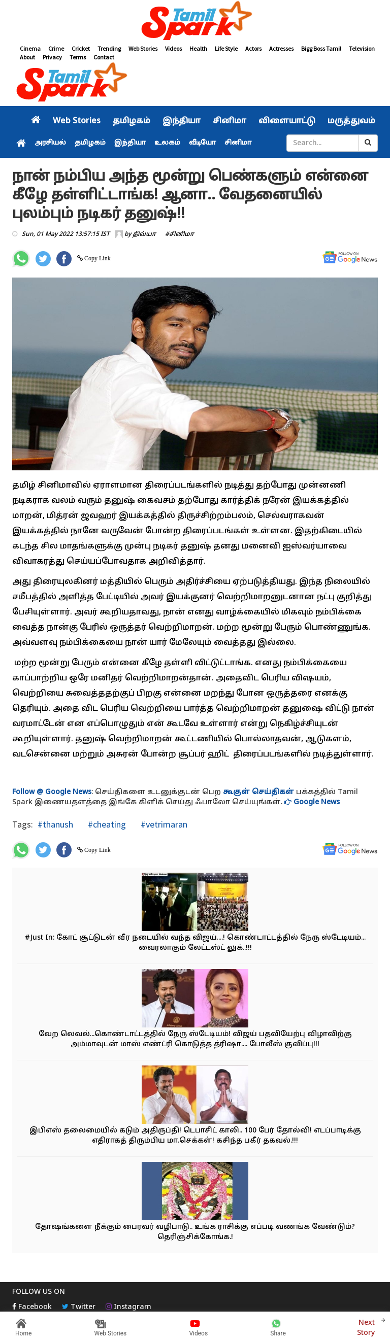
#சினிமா (179, 234)
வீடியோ (202, 143)
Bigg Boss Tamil (321, 48)
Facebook (32, 1307)
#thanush (55, 824)
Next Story (366, 1326)
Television (362, 48)
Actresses (281, 48)
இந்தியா (181, 121)
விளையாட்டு (286, 121)
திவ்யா (144, 234)
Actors (253, 48)
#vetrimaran (163, 824)
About (27, 57)
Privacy (52, 57)
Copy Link (97, 258)
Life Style (226, 48)
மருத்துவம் (351, 121)
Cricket (81, 48)
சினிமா (229, 121)
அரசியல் (50, 143)
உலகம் (167, 143)
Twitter (78, 1307)
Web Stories (142, 48)
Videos (173, 48)
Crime (56, 48)
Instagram (128, 1307)
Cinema (30, 48)
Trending (109, 48)
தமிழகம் (131, 121)
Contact (103, 57)
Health (198, 48)
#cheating (106, 824)
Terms (78, 57)
